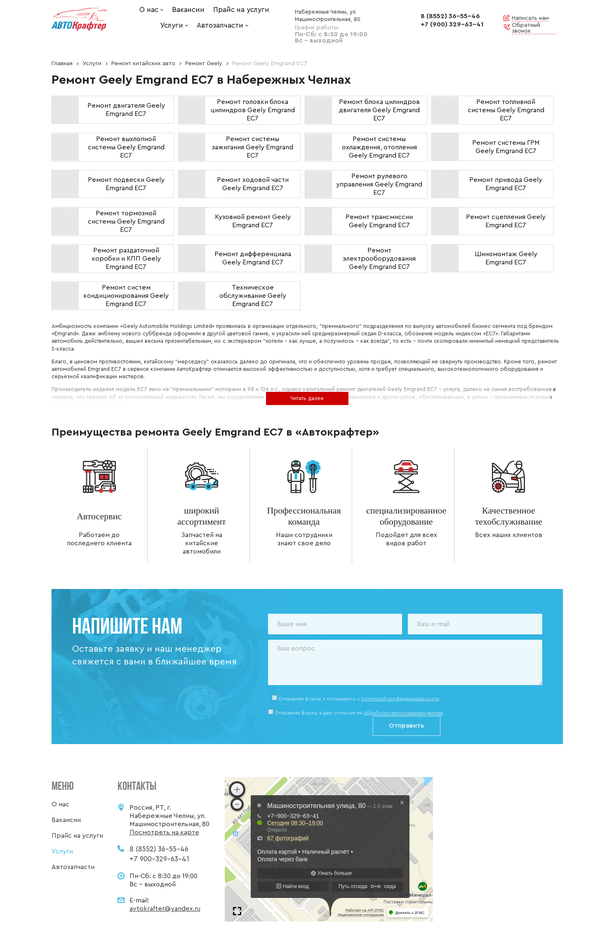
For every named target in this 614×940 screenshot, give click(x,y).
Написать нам (530, 18)
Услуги (91, 63)
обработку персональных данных (403, 712)
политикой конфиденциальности (400, 698)
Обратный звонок (526, 28)
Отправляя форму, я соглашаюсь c (358, 698)
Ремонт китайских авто (143, 63)
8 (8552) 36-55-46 (450, 16)
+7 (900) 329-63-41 (452, 24)
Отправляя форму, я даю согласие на (359, 712)
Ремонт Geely (203, 63)
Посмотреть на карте (164, 832)
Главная (62, 63)
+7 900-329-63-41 (159, 858)
